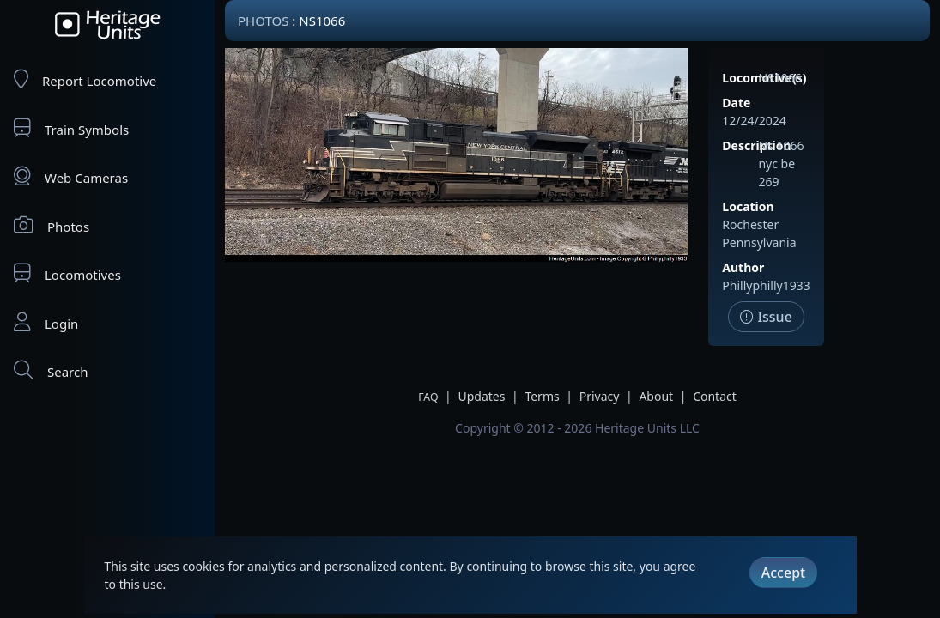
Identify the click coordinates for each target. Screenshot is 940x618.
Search (51, 370)
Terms (542, 396)
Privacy (599, 396)
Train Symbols (71, 128)
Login (46, 322)
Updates (481, 396)
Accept (783, 572)
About (656, 396)
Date (736, 102)
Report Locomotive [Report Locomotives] (85, 79)
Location (747, 206)
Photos (51, 225)
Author (743, 267)
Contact (715, 396)
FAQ (428, 397)
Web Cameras (71, 176)
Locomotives (67, 273)
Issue (766, 316)
